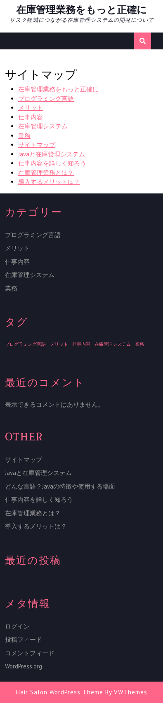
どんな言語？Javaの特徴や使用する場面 (60, 486)
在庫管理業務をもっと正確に (81, 9)
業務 (24, 136)
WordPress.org (23, 666)
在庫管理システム (43, 126)
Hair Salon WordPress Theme (59, 692)
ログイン (17, 626)
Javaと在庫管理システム (51, 154)
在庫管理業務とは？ (46, 173)
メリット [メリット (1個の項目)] (59, 344)
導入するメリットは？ (49, 182)
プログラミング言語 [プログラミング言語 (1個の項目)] (25, 344)
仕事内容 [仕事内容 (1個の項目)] (81, 344)
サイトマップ (36, 145)
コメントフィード (29, 653)
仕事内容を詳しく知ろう (52, 163)
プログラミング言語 (46, 98)
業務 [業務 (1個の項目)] (139, 344)
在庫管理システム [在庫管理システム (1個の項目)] (112, 344)
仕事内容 (30, 117)
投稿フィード (23, 639)
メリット (30, 108)
